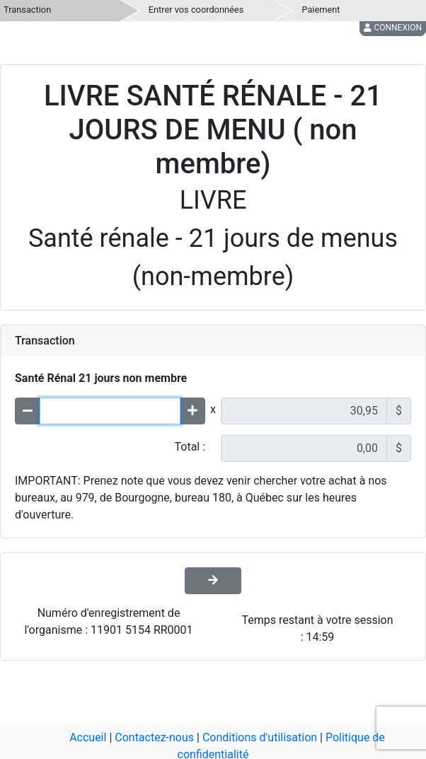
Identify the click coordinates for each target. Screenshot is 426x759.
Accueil (87, 737)
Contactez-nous (154, 737)
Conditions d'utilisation (259, 737)
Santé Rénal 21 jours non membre (101, 378)
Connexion (393, 28)
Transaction (27, 9)
